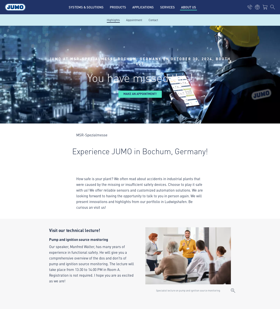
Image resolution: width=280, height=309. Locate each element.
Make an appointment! (140, 94)
